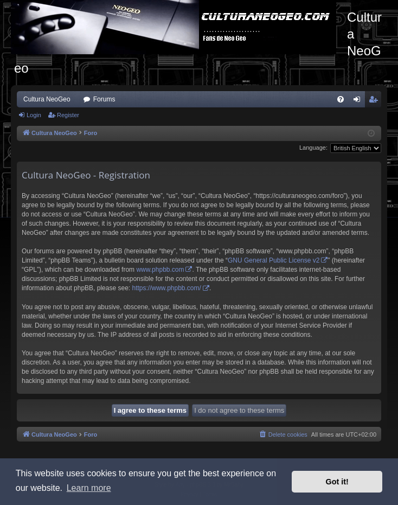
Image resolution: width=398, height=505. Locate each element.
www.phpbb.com (160, 269)
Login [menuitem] (359, 101)
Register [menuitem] (375, 101)
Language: (313, 147)
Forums (104, 99)
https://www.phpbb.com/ (166, 288)
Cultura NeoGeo (46, 99)
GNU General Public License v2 (273, 260)
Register (68, 115)
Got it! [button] (337, 481)
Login (34, 115)
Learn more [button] (89, 488)
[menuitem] (340, 99)
